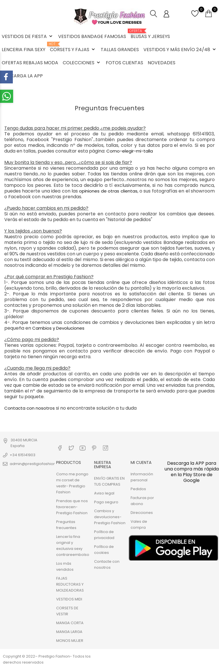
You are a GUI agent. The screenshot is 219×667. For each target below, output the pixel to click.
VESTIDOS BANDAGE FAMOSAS (92, 36)
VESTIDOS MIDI (69, 599)
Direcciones (142, 512)
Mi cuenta (141, 462)
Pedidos (138, 489)
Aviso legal (104, 493)
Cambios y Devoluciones (58, 328)
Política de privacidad (104, 534)
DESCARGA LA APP (22, 76)
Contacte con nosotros (106, 564)
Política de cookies (104, 549)
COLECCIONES (82, 62)
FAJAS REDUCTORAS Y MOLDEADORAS (70, 584)
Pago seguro (106, 502)
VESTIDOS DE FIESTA (28, 36)
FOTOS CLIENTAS (124, 62)
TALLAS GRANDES (120, 49)
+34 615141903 (22, 455)
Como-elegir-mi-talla (129, 151)
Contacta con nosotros (29, 408)
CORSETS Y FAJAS (73, 47)
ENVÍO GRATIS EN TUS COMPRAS (109, 481)
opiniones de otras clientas (108, 191)
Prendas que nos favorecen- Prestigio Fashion (72, 507)
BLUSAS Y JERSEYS (150, 34)
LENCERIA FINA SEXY (23, 49)
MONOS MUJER (69, 640)
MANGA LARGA (69, 631)
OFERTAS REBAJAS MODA (30, 62)
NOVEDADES (161, 62)
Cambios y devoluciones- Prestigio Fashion (109, 517)
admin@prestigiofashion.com (37, 463)
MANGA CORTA (70, 623)
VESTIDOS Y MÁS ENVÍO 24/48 (180, 49)
